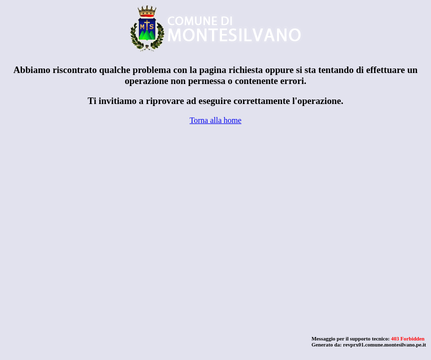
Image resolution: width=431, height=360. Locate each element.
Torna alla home (216, 120)
